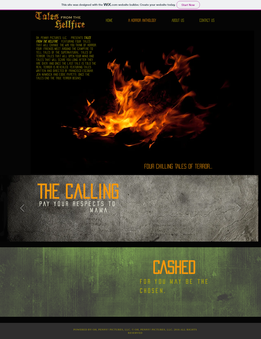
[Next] (239, 208)
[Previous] (22, 208)
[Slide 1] (130, 231)
